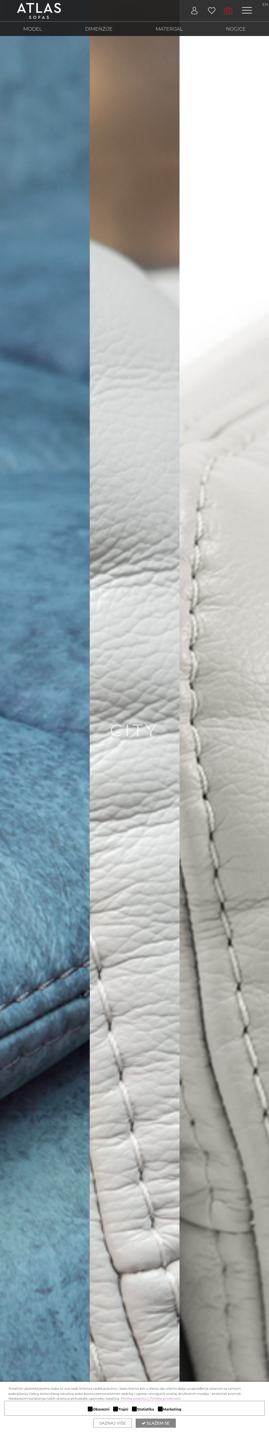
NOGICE (236, 29)
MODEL (32, 29)
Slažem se (156, 1423)
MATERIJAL (169, 29)
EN (265, 4)
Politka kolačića (134, 1398)
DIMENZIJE (99, 29)
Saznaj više (112, 1423)
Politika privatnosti (165, 1398)
